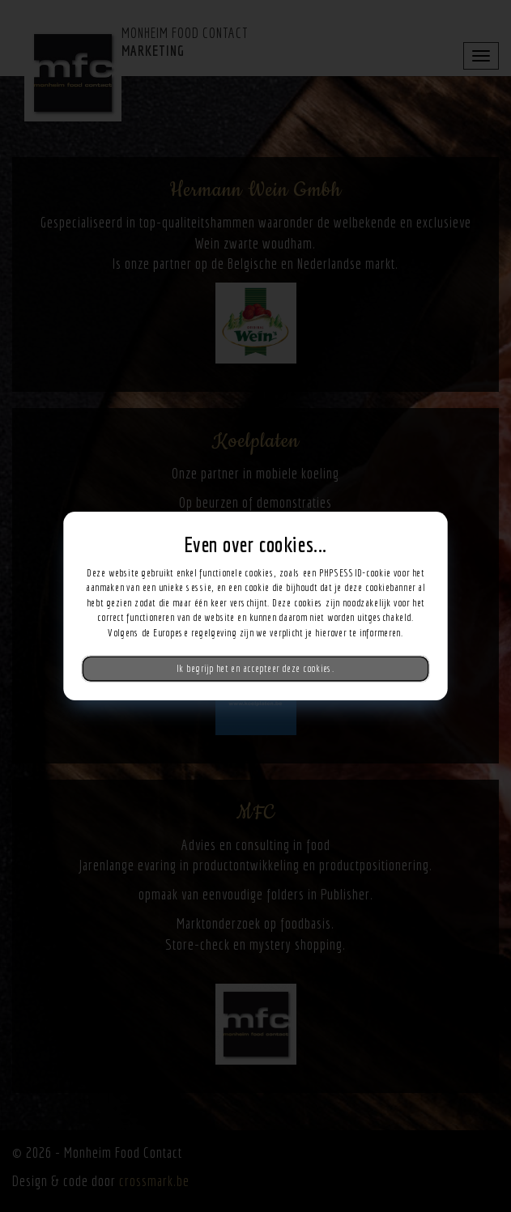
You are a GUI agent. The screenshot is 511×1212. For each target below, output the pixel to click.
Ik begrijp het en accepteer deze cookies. (255, 668)
